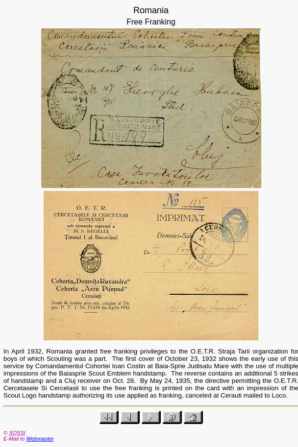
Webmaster (39, 439)
